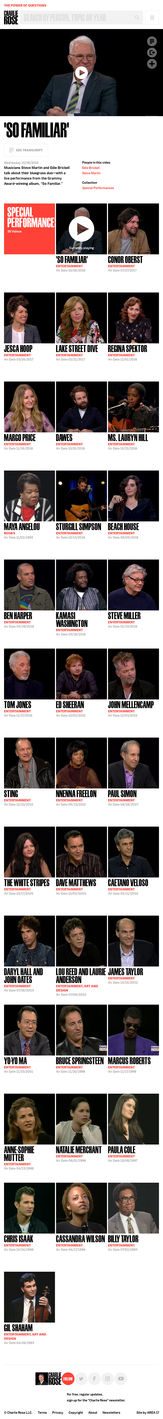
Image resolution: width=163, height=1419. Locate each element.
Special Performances (98, 188)
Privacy (57, 1413)
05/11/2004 (128, 886)
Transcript (152, 41)
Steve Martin (91, 173)
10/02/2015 (71, 708)
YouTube (120, 1378)
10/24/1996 (19, 1243)
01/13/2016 (124, 619)
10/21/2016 (128, 441)
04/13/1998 (29, 1158)
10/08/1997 (122, 1154)
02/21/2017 (77, 352)
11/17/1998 (129, 1065)
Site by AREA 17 (147, 1413)
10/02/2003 (76, 886)
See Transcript (29, 150)
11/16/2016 (20, 441)
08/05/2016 (123, 530)
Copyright (76, 1413)
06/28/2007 (123, 797)
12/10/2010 (18, 797)
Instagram (107, 1378)
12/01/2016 (127, 352)
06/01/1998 (79, 1154)
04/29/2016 (19, 619)
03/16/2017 (18, 352)
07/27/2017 (125, 263)
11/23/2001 (18, 1065)
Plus (152, 64)
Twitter (81, 1378)
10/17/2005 (27, 886)
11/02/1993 (22, 530)
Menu (152, 17)
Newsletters (111, 1413)
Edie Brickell (91, 168)
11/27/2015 (18, 708)
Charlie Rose (11, 18)
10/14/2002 (125, 975)
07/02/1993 (123, 1243)
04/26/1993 (25, 1334)
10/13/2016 (78, 530)
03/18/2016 (81, 623)
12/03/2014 (131, 708)
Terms (42, 1413)
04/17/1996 (80, 1243)
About (92, 1413)
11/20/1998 (80, 1065)
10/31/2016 (70, 441)
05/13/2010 (76, 797)
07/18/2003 (29, 979)
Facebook (94, 1378)
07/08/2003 (81, 981)
